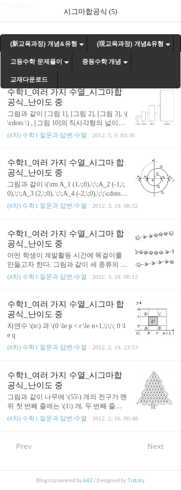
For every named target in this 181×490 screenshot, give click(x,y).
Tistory (136, 480)
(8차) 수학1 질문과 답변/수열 (47, 135)
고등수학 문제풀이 (36, 61)
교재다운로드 (29, 79)
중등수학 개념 (102, 61)
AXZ (88, 480)
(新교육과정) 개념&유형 (43, 43)
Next (160, 446)
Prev (19, 446)
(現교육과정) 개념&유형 (130, 43)
